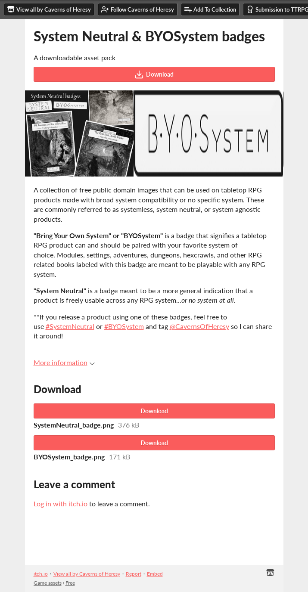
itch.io (41, 573)
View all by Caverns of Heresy (86, 573)
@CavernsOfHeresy (199, 326)
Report (133, 573)
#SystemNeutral (70, 326)
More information (64, 362)
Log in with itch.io (60, 503)
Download (154, 74)
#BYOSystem (124, 326)
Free (70, 583)
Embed (155, 573)
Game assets (48, 583)
